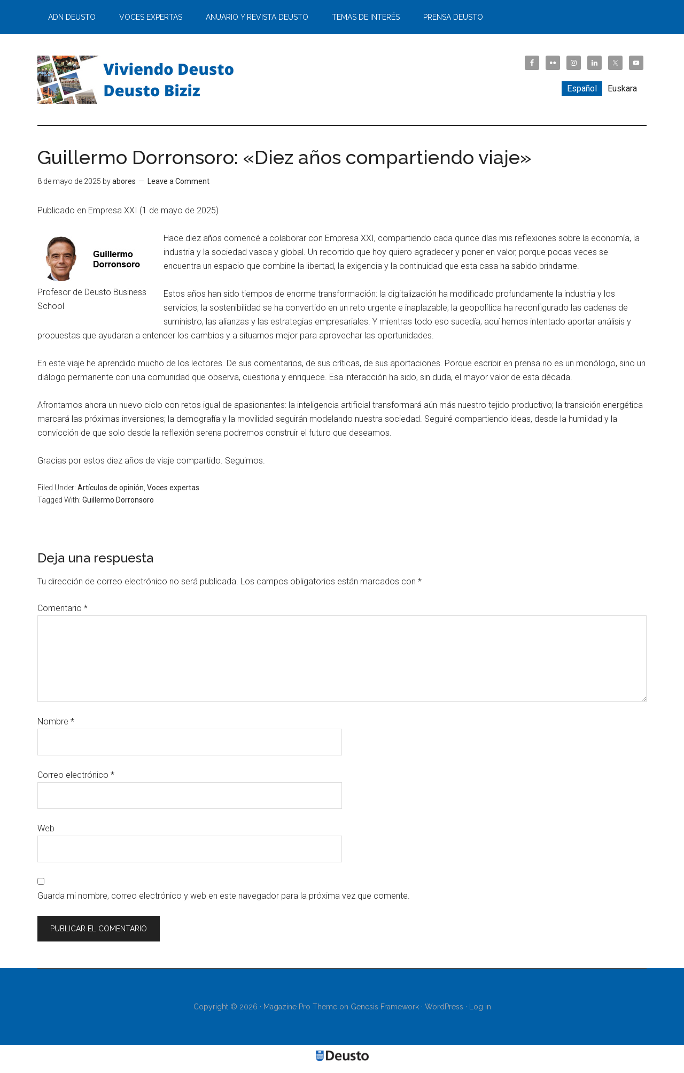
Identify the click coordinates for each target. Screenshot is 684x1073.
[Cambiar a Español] (582, 88)
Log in (480, 1006)
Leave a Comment (178, 181)
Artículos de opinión (110, 487)
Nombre (55, 721)
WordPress (444, 1006)
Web (46, 828)
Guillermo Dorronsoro (118, 500)
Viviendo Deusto (138, 80)
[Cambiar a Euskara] (622, 88)
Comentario (62, 608)
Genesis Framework (385, 1006)
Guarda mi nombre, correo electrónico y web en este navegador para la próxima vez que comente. (223, 896)
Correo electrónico (75, 775)
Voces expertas (173, 487)
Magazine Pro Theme (300, 1006)
